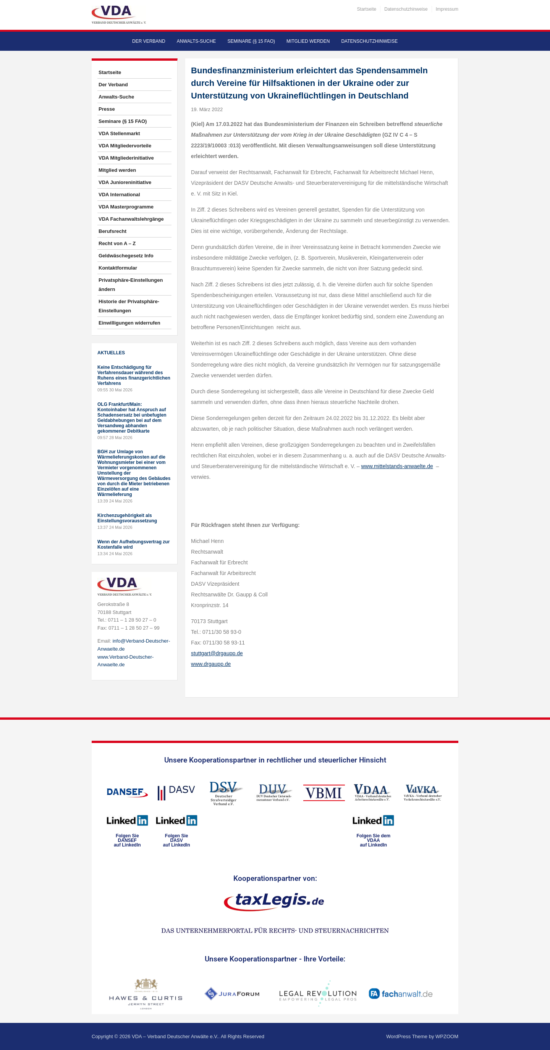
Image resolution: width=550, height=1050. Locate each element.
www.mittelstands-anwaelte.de (397, 466)
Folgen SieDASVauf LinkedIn (176, 840)
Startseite (367, 9)
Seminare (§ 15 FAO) (251, 41)
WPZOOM (446, 1036)
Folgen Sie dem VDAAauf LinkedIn (373, 840)
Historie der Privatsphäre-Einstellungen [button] (129, 306)
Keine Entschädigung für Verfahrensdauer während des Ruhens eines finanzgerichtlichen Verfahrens (133, 375)
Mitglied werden (308, 41)
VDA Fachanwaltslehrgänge (131, 219)
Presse (107, 109)
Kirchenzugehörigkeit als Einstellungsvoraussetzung (127, 518)
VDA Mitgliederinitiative (126, 158)
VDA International (119, 194)
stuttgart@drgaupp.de (217, 653)
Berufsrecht (112, 231)
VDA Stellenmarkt (119, 133)
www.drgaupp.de (211, 664)
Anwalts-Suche (196, 41)
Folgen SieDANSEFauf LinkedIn (127, 840)
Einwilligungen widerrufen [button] (129, 323)
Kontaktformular (118, 268)
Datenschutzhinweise (405, 9)
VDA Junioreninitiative (125, 182)
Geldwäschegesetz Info (126, 255)
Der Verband (148, 41)
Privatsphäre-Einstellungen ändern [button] (131, 284)
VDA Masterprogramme (126, 207)
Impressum (447, 9)
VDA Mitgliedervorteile (125, 146)
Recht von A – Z (117, 243)
